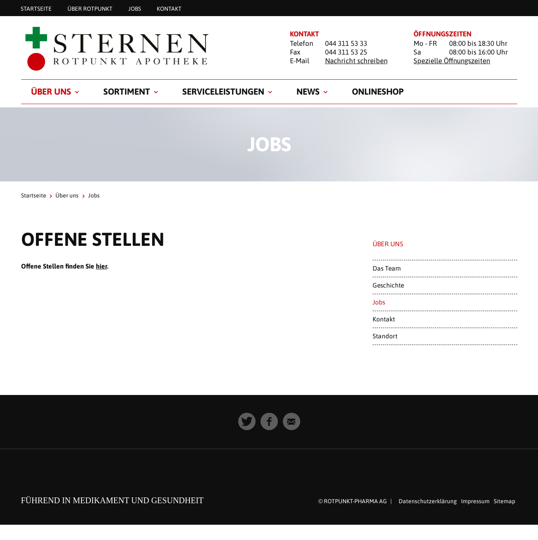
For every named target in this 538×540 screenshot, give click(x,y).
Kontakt (169, 8)
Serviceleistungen (223, 91)
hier (101, 266)
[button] (247, 421)
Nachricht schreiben (356, 61)
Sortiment (126, 91)
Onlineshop (378, 91)
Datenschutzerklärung (428, 501)
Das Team (387, 268)
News (308, 91)
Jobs (134, 8)
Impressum (475, 501)
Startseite (36, 8)
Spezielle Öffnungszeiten (452, 61)
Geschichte (388, 285)
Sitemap (504, 501)
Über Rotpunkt (89, 8)
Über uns (51, 91)
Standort (385, 336)
